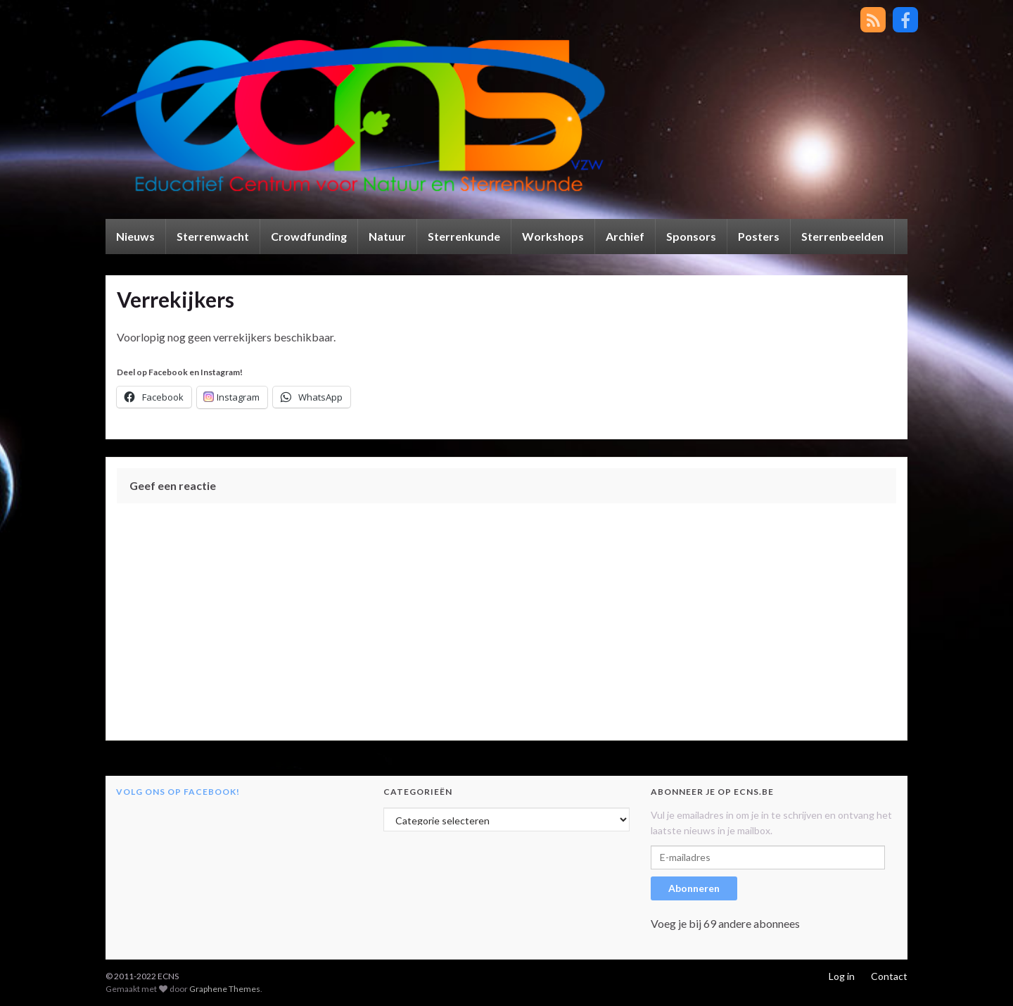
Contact (889, 976)
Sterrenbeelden (842, 236)
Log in (842, 976)
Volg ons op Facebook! (178, 791)
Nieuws (135, 236)
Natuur (387, 236)
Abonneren (694, 888)
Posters (758, 236)
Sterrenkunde (464, 236)
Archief (625, 236)
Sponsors (691, 236)
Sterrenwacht (213, 236)
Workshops (553, 236)
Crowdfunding (309, 236)
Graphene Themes (224, 988)
